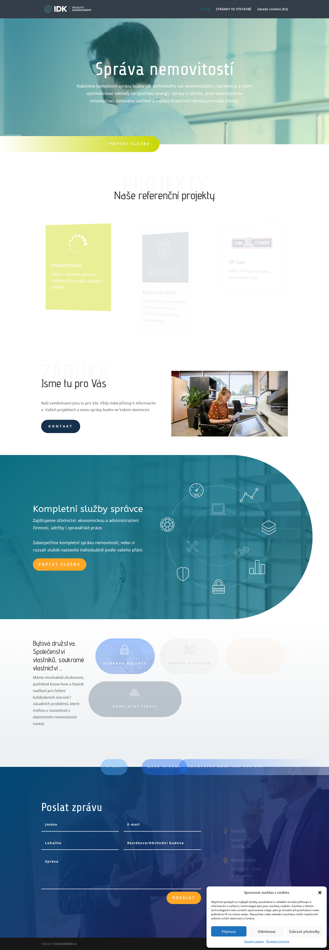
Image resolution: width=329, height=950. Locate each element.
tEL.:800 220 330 (197, 144)
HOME (205, 9)
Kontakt (60, 426)
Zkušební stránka (277, 941)
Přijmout (229, 931)
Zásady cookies (254, 941)
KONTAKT (261, 144)
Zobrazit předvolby (304, 931)
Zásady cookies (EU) (272, 9)
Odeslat (183, 897)
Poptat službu (60, 564)
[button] (320, 892)
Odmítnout (267, 931)
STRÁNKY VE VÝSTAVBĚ (233, 9)
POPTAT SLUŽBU (129, 144)
